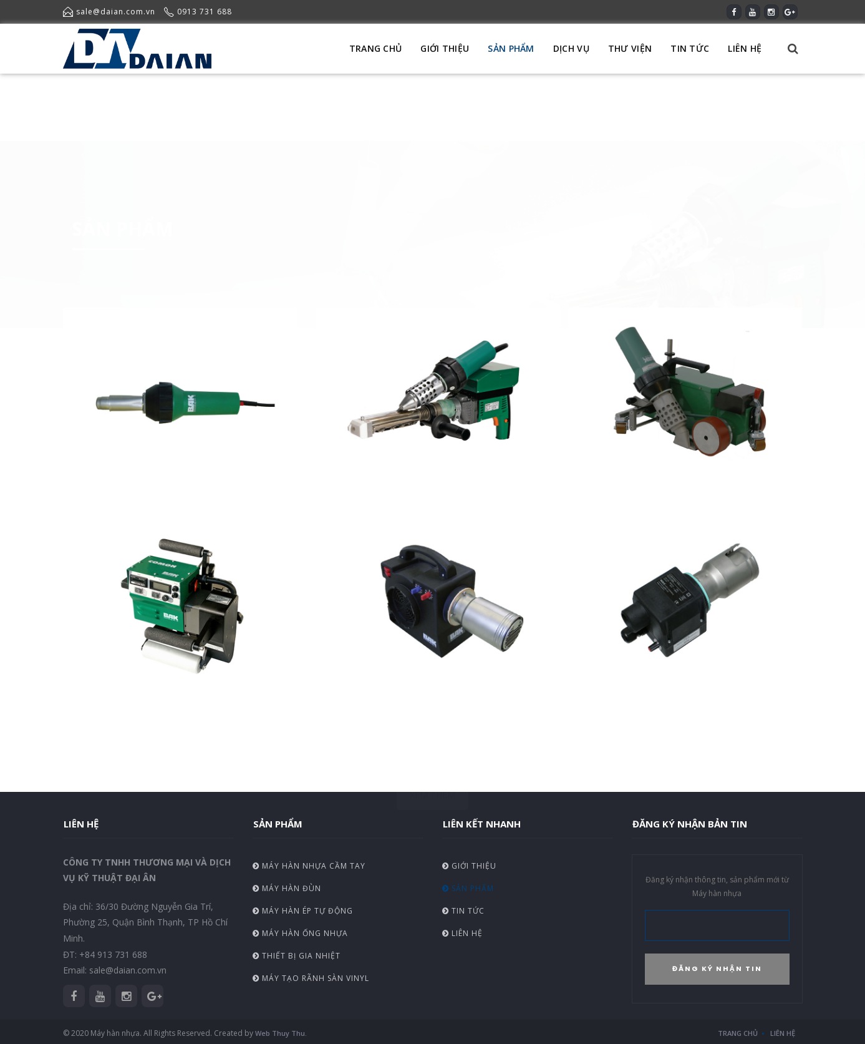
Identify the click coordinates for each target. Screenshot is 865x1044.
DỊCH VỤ (571, 48)
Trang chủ (738, 1033)
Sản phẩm (468, 888)
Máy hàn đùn (287, 888)
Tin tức (463, 910)
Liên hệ (462, 933)
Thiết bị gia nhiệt (297, 955)
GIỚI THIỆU (444, 48)
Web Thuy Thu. (281, 1033)
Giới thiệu (469, 866)
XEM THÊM (432, 741)
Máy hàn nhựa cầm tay (309, 866)
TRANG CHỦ (375, 48)
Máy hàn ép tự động (303, 910)
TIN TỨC (689, 48)
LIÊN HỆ (744, 48)
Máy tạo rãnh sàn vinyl (311, 978)
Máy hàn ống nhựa (300, 933)
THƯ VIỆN (630, 48)
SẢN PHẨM (511, 48)
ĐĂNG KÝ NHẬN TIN (717, 968)
